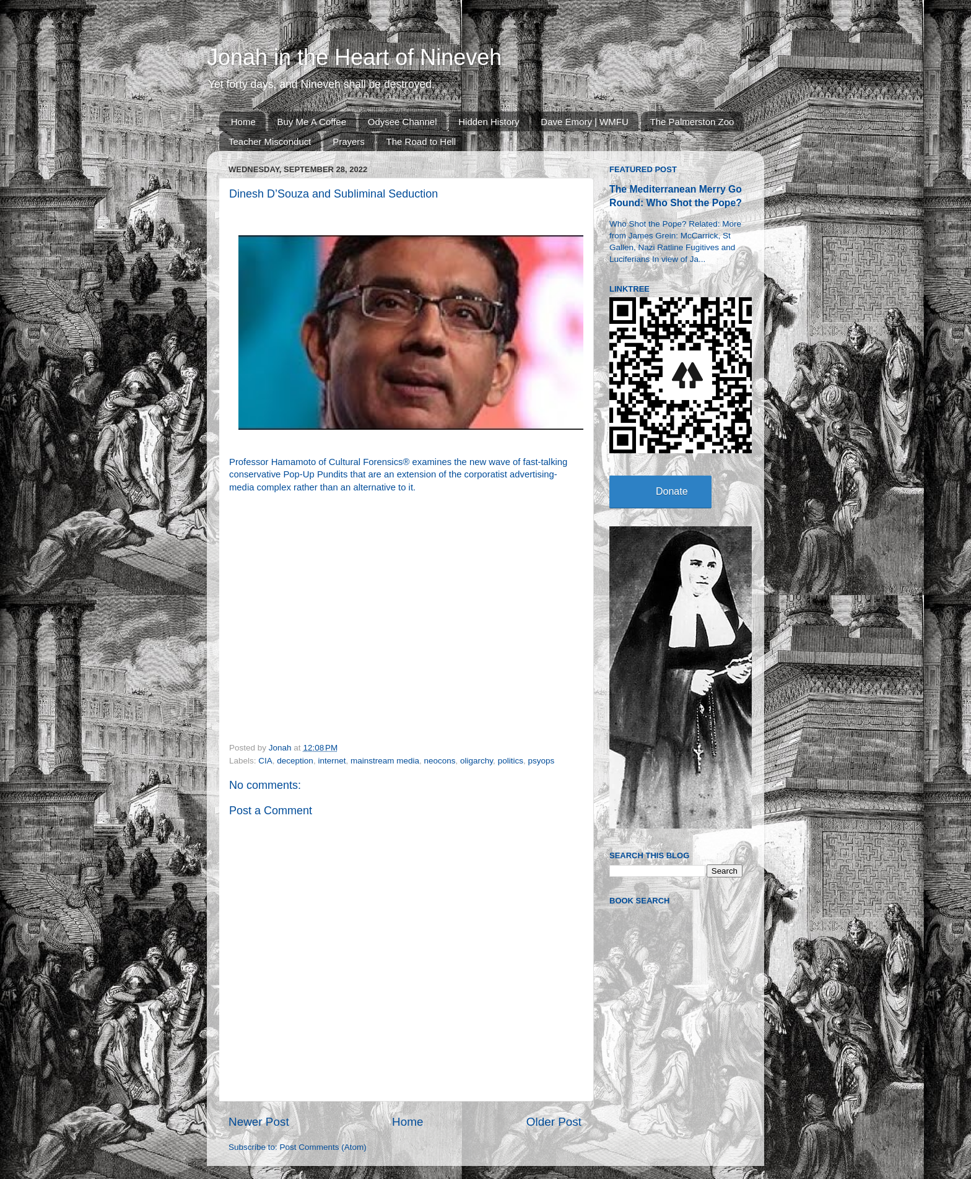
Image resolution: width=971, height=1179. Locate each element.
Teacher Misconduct (270, 141)
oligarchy (476, 760)
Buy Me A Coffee (311, 121)
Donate (672, 491)
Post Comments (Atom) (323, 1147)
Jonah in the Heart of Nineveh (354, 57)
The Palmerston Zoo (692, 121)
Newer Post (259, 1121)
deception (295, 760)
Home (243, 121)
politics (510, 760)
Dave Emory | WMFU (584, 121)
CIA (265, 760)
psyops (541, 760)
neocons (440, 760)
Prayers (349, 141)
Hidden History (488, 121)
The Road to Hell (421, 141)
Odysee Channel (402, 121)
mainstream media (385, 760)
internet (332, 760)
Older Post (553, 1121)
